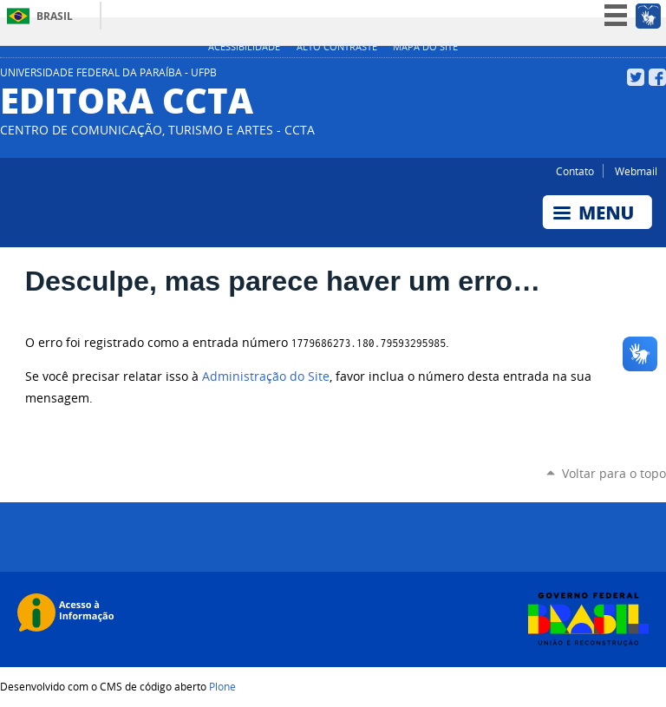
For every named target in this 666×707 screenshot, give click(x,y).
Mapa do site (425, 47)
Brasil (54, 16)
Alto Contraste (337, 47)
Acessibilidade (244, 47)
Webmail (636, 171)
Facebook (657, 77)
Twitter (635, 77)
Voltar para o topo (614, 473)
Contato (575, 171)
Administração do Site (266, 376)
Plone (222, 686)
